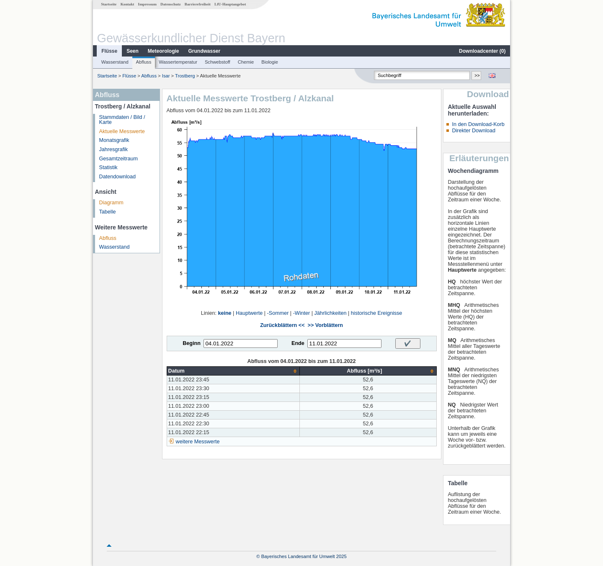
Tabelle (107, 212)
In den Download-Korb (478, 124)
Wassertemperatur (178, 61)
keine (224, 313)
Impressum (147, 4)
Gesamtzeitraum (118, 159)
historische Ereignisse (376, 313)
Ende (297, 343)
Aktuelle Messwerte (122, 131)
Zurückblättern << (282, 325)
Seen (132, 51)
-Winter (301, 313)
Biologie (269, 61)
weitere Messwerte (198, 442)
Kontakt (127, 4)
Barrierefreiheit (198, 4)
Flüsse (109, 51)
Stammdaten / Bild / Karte (122, 120)
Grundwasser (204, 51)
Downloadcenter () (482, 51)
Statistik (108, 167)
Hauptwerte (249, 313)
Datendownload (117, 177)
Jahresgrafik (113, 149)
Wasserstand (115, 61)
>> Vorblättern (325, 325)
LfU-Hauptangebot (230, 4)
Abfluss (144, 61)
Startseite (108, 4)
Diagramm (111, 203)
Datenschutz (170, 4)
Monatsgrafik (114, 140)
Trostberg (185, 75)
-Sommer (278, 313)
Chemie (246, 61)
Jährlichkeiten (330, 313)
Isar (166, 75)
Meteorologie (163, 51)
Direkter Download (473, 131)
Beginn (192, 343)
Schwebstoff (217, 61)
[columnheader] (233, 371)
